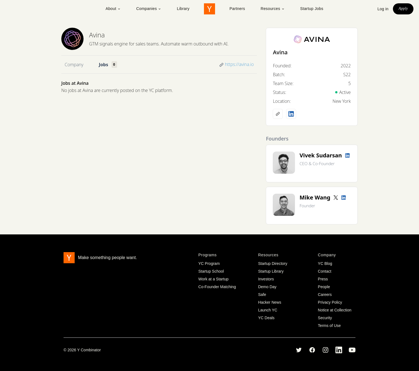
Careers (325, 294)
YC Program (209, 263)
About (113, 8)
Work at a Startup (213, 279)
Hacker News (269, 302)
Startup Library (271, 271)
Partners (237, 8)
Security (325, 318)
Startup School (211, 271)
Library (183, 8)
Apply (403, 8)
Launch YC (267, 310)
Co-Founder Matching (217, 287)
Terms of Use (329, 325)
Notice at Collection (335, 310)
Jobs (103, 65)
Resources (273, 8)
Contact (324, 271)
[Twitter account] (335, 197)
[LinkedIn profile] (291, 114)
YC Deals (266, 318)
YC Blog (325, 263)
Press (323, 279)
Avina (97, 34)
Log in (382, 9)
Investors (266, 279)
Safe (262, 294)
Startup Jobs (311, 8)
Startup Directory (272, 263)
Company (74, 65)
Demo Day (267, 287)
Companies (148, 8)
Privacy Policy (330, 302)
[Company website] (278, 114)
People (324, 287)
